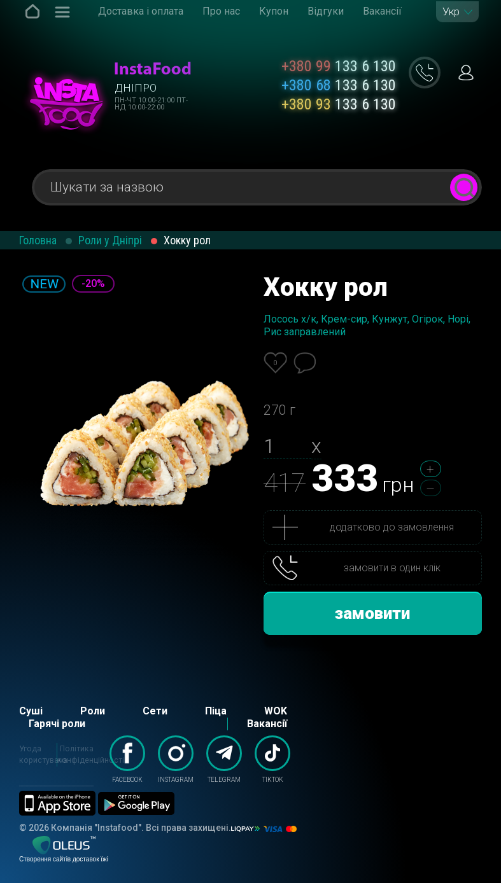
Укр (451, 11)
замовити (372, 613)
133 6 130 (338, 66)
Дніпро (136, 87)
